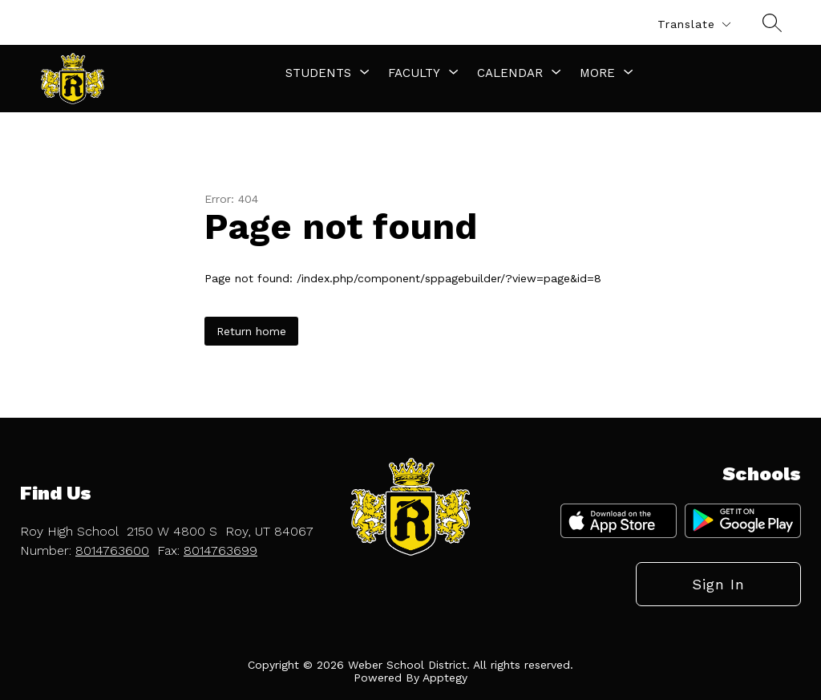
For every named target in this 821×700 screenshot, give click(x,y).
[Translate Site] (693, 24)
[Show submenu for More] (597, 73)
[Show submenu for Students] (318, 73)
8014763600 (112, 550)
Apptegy (445, 677)
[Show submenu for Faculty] (414, 73)
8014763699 (220, 550)
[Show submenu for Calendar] (510, 73)
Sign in (718, 584)
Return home (251, 331)
